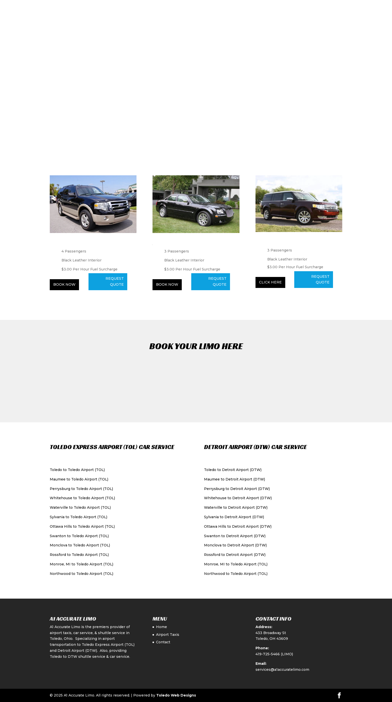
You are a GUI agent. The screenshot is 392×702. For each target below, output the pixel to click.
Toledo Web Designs (176, 695)
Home (161, 627)
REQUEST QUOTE (320, 279)
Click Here (270, 282)
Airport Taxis (167, 634)
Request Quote (115, 281)
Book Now (64, 284)
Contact (163, 642)
